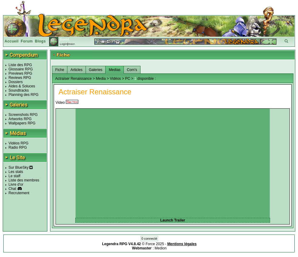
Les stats (15, 172)
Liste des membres (23, 180)
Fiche (59, 70)
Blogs (40, 41)
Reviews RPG (19, 78)
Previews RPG (20, 73)
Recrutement (18, 193)
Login (63, 44)
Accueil (12, 41)
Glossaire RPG (20, 69)
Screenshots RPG (23, 115)
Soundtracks (18, 90)
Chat (12, 189)
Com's (132, 70)
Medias (114, 70)
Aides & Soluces (21, 86)
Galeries (96, 70)
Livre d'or (15, 184)
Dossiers (15, 82)
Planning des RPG (23, 95)
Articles (76, 70)
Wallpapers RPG (22, 123)
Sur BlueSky (20, 167)
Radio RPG (17, 147)
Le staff (14, 176)
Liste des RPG (20, 65)
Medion (161, 248)
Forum (27, 41)
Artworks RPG (20, 119)
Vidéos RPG (18, 143)
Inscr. (72, 44)
